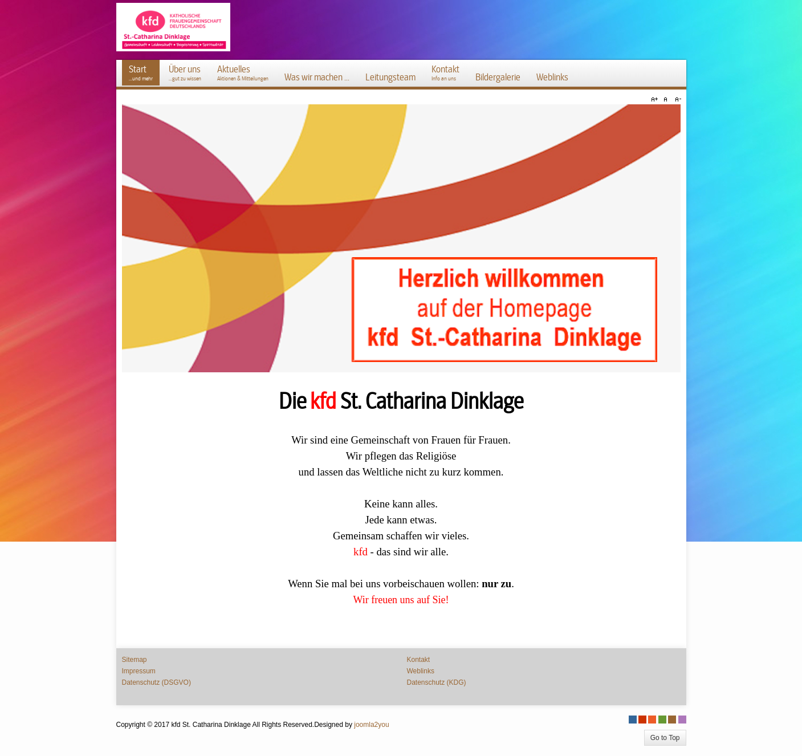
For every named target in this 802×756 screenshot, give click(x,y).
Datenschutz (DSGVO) (156, 682)
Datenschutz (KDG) (436, 682)
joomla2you (371, 725)
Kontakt (418, 660)
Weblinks (420, 671)
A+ (656, 99)
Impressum (139, 671)
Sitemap (134, 660)
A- (676, 99)
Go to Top (665, 738)
